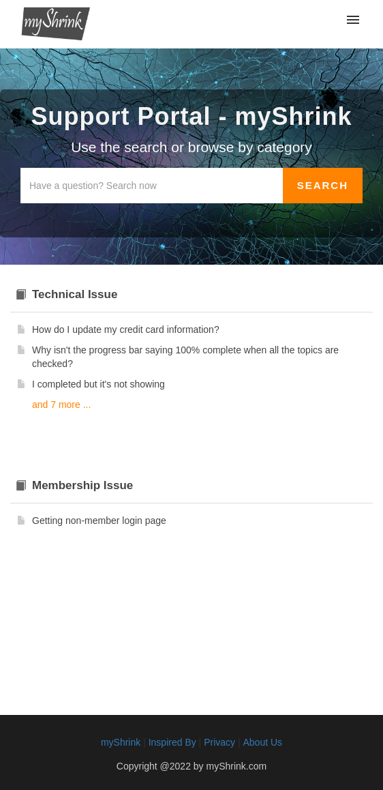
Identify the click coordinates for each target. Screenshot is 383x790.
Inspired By (172, 742)
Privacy (219, 742)
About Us (262, 742)
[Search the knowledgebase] (152, 185)
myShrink (120, 742)
